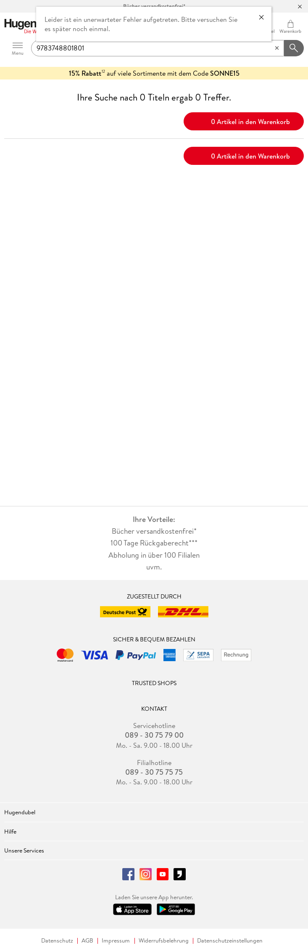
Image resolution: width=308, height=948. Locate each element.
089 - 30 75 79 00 (154, 735)
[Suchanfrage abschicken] (294, 48)
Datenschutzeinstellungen (230, 941)
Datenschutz (57, 941)
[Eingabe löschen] (277, 48)
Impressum (116, 941)
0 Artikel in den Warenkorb (243, 120)
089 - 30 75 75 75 (154, 772)
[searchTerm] (157, 48)
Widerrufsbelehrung (164, 941)
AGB (87, 941)
